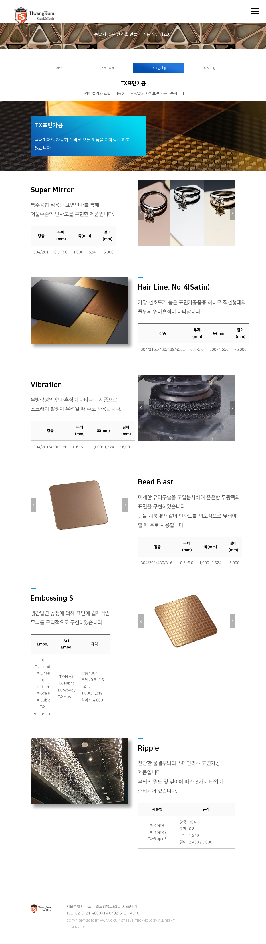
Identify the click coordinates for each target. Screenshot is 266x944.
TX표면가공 (158, 68)
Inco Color (107, 68)
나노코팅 (209, 68)
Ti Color (56, 68)
